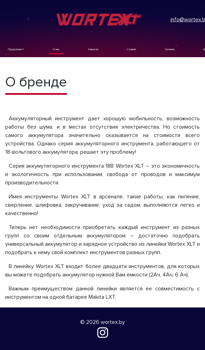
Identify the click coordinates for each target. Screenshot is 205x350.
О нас (56, 49)
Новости (93, 49)
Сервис (131, 49)
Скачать (170, 49)
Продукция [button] (16, 49)
